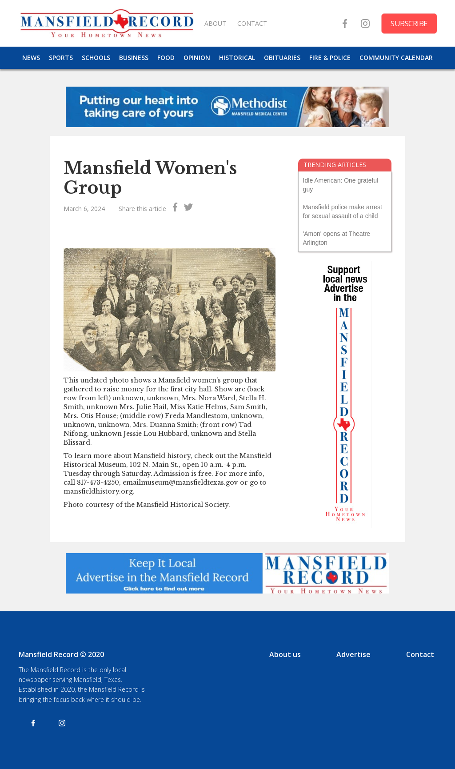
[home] (107, 23)
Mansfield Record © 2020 (61, 654)
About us (285, 654)
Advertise (353, 654)
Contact (420, 654)
